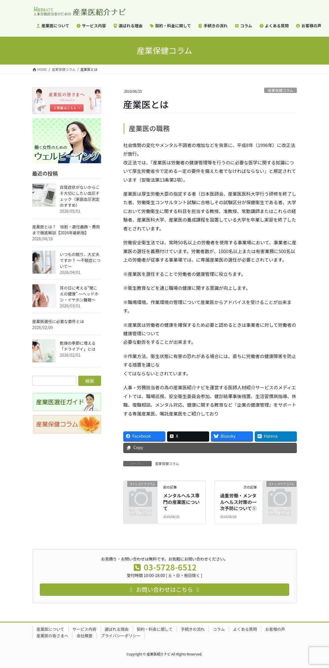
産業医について (50, 629)
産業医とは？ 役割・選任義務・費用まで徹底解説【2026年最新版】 (66, 229)
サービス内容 (84, 629)
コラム (219, 629)
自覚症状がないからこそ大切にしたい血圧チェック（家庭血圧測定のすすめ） (80, 196)
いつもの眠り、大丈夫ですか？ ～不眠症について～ (80, 260)
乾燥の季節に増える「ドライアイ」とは (78, 346)
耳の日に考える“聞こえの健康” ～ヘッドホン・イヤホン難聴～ (79, 294)
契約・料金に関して (155, 629)
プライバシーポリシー (121, 635)
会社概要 (84, 635)
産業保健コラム (280, 90)
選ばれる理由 (117, 629)
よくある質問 (245, 629)
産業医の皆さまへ (52, 635)
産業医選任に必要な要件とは (58, 321)
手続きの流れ (193, 629)
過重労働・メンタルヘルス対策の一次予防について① (238, 502)
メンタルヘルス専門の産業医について (181, 502)
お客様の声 (275, 629)
